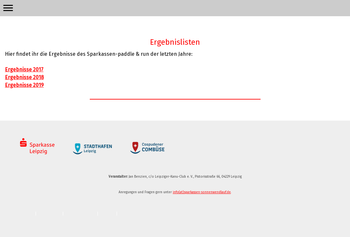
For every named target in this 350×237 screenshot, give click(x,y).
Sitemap (107, 213)
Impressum (23, 213)
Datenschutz (49, 213)
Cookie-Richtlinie (80, 213)
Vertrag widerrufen (140, 213)
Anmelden (328, 221)
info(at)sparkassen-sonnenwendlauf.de (202, 192)
